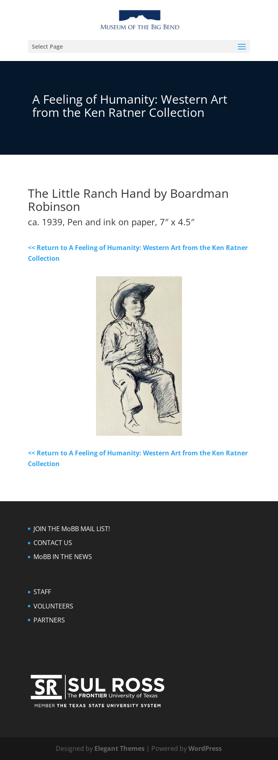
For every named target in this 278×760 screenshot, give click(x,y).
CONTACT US (52, 542)
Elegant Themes (119, 748)
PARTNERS (49, 620)
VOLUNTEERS (53, 606)
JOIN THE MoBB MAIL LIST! (71, 528)
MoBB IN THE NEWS (62, 556)
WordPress (205, 748)
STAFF (42, 591)
